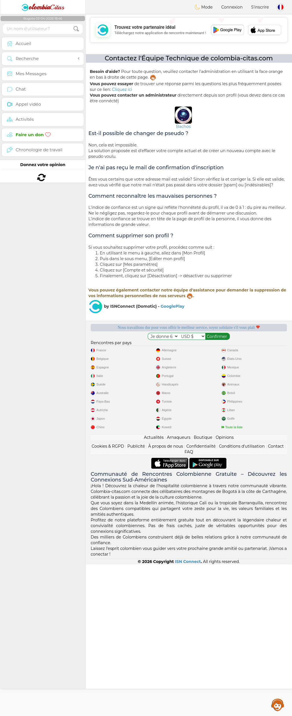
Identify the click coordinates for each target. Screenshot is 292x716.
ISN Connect (188, 713)
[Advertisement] (189, 30)
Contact (276, 597)
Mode (203, 7)
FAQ (188, 603)
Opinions (225, 588)
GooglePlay (172, 306)
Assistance (277, 704)
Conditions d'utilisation (242, 597)
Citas (42, 7)
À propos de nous (165, 597)
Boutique (203, 588)
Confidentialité (201, 597)
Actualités (153, 588)
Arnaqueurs (178, 588)
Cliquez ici (122, 89)
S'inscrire (260, 7)
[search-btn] (76, 29)
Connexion (232, 7)
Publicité (136, 597)
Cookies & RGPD (108, 597)
